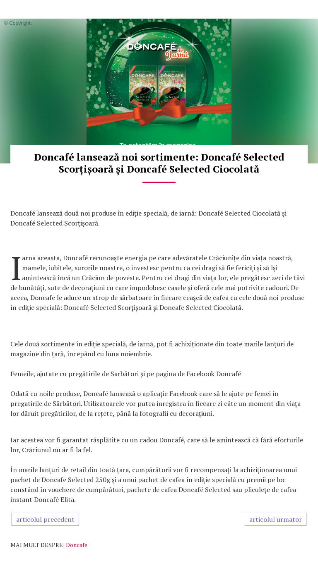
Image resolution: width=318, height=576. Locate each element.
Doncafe (76, 545)
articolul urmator (275, 519)
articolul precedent (45, 519)
